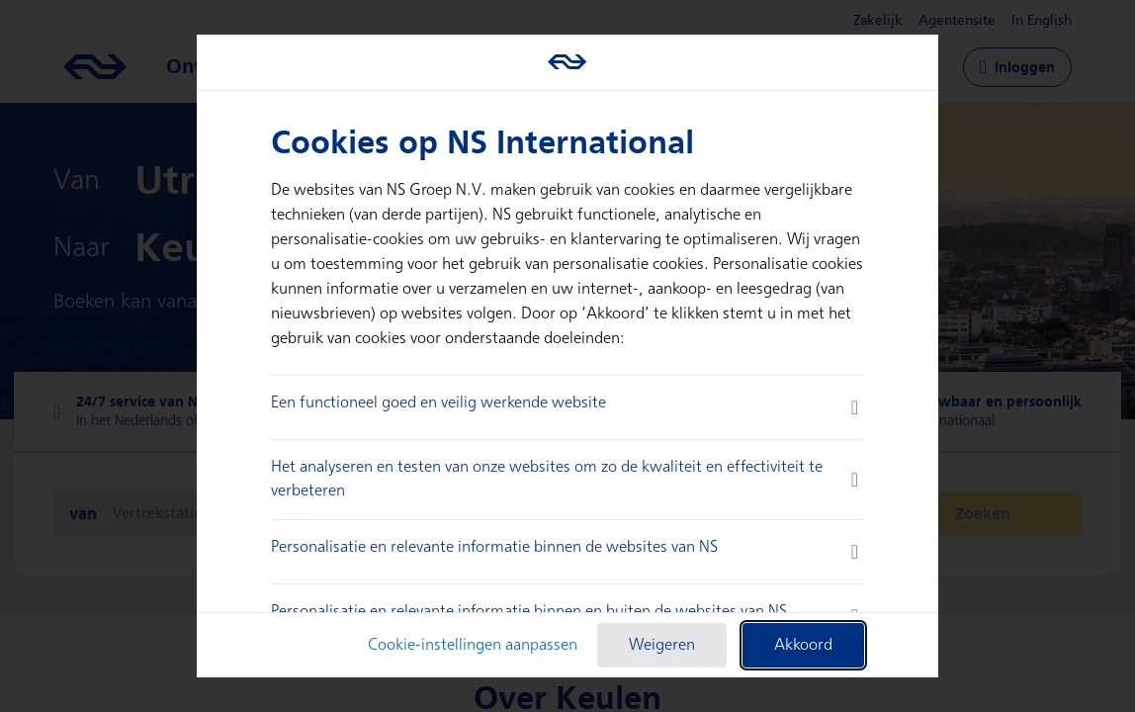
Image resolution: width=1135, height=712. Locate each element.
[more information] (854, 407)
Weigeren (662, 645)
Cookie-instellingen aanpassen (472, 645)
